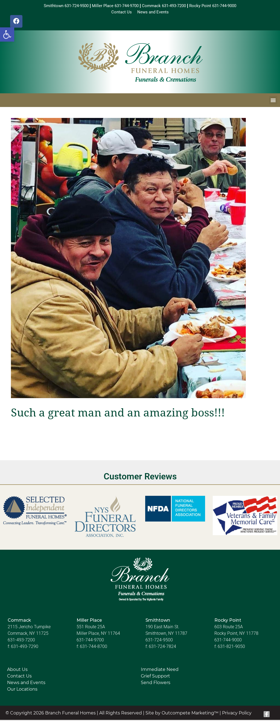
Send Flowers (155, 684)
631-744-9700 (90, 641)
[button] (7, 34)
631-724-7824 (162, 647)
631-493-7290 (24, 647)
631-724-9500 (159, 641)
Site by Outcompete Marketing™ (181, 714)
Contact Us (19, 677)
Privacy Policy (237, 714)
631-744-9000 (228, 641)
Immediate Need (160, 670)
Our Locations (22, 690)
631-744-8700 (93, 647)
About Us (17, 670)
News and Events (26, 684)
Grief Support (155, 677)
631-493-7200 (21, 641)
